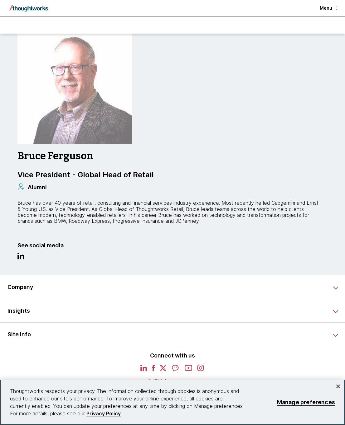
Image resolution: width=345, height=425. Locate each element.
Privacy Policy (103, 413)
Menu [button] (329, 8)
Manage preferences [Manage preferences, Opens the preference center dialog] (306, 402)
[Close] (338, 386)
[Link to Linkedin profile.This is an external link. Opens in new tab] (20, 258)
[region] (172, 402)
